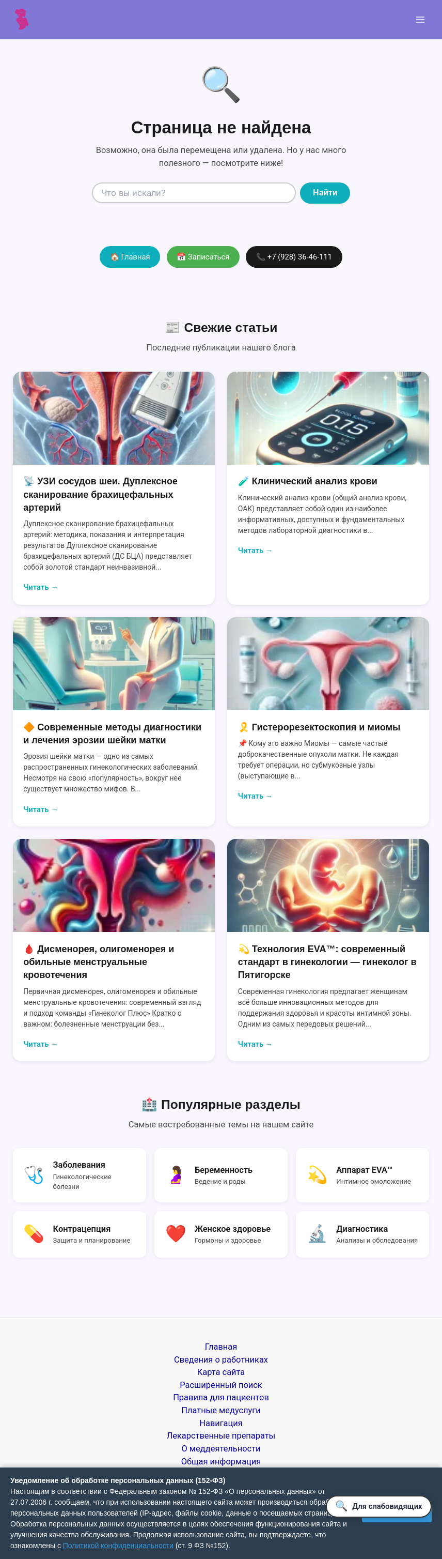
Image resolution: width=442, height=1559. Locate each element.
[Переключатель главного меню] (420, 20)
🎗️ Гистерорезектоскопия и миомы (319, 727)
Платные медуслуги (220, 1410)
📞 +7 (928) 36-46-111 (294, 257)
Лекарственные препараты (221, 1436)
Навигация (221, 1423)
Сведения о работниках (221, 1360)
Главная (221, 1347)
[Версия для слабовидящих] (379, 1506)
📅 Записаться (203, 257)
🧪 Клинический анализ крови (307, 481)
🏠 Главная (130, 257)
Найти (325, 192)
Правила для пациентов (221, 1397)
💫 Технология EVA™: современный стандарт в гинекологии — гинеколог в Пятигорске (327, 962)
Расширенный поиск (221, 1385)
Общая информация (221, 1461)
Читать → (40, 587)
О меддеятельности (221, 1449)
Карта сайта (221, 1372)
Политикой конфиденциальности (118, 1545)
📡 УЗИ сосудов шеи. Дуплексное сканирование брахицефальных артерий (100, 494)
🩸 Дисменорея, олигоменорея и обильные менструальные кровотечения (98, 962)
